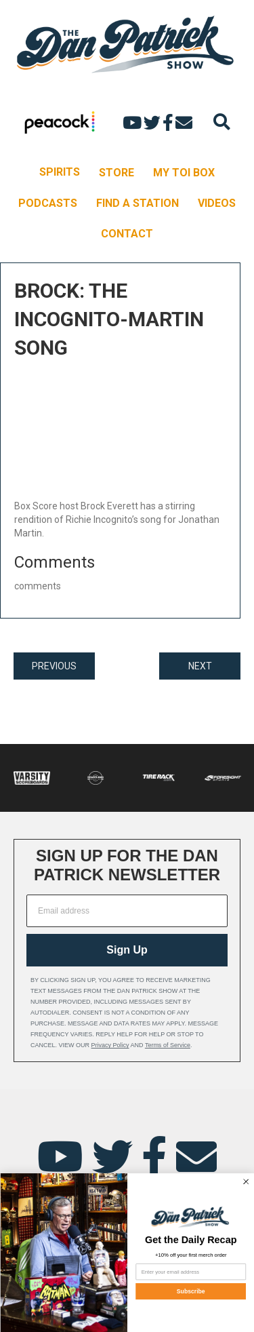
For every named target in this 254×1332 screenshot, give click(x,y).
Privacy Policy (110, 1045)
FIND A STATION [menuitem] (137, 203)
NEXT (200, 666)
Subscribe (190, 1291)
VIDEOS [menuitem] (217, 203)
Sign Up (126, 950)
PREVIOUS (54, 666)
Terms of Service (167, 1045)
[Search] (222, 122)
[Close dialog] (245, 1182)
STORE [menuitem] (116, 172)
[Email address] (127, 911)
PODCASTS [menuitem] (47, 203)
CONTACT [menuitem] (127, 233)
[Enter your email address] (190, 1272)
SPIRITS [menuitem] (59, 171)
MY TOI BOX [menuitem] (184, 172)
